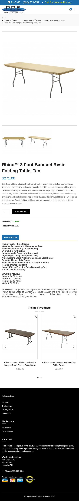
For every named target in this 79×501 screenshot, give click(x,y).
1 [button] (38, 378)
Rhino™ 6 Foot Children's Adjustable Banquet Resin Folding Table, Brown (20, 363)
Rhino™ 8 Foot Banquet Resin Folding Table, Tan (22, 23)
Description (10, 237)
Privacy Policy (7, 410)
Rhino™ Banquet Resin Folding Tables (50, 20)
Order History (7, 431)
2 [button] (41, 378)
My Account (6, 428)
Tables (8, 20)
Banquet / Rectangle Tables (23, 20)
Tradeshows (7, 406)
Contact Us (6, 414)
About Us (5, 402)
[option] (14, 141)
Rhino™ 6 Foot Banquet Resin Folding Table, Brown (59, 363)
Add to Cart (21, 211)
